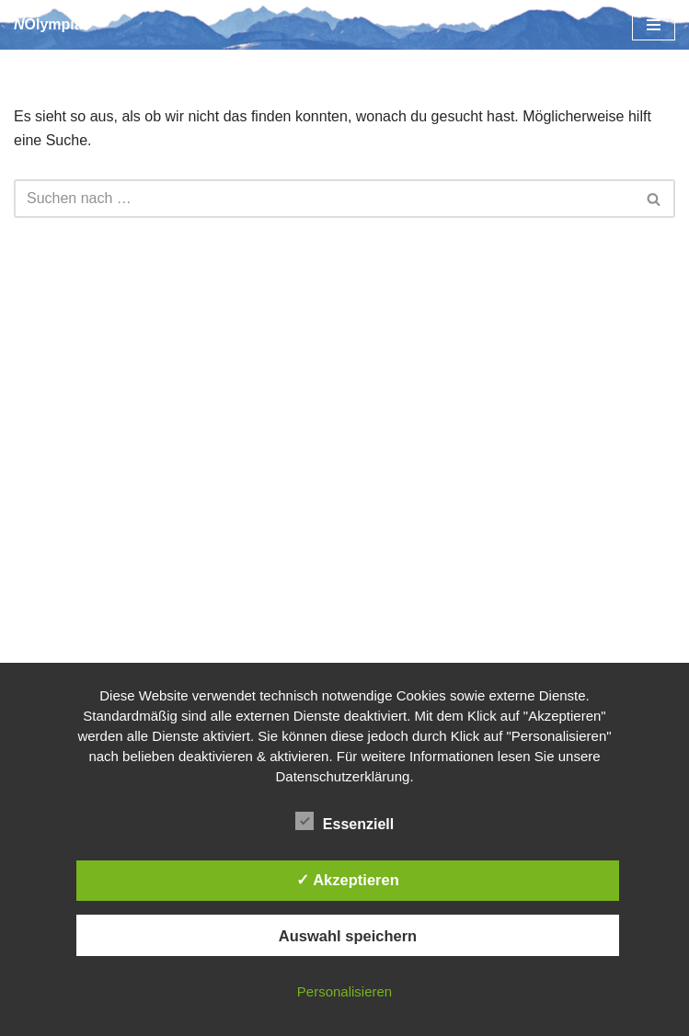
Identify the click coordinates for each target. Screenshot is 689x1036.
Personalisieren (344, 991)
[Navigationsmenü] (653, 24)
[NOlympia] (48, 25)
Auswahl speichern (348, 936)
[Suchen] (324, 198)
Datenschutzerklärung (342, 776)
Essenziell (344, 821)
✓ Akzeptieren (347, 879)
